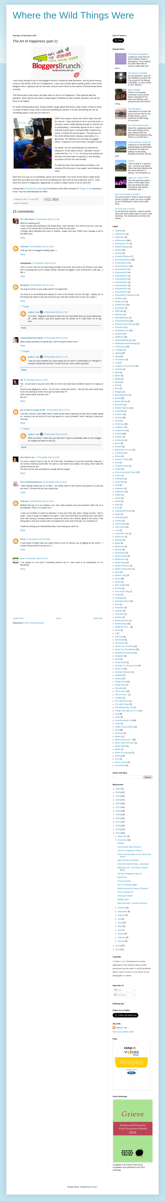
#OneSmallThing (122, 321)
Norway (118, 588)
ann (22, 558)
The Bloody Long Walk (137, 73)
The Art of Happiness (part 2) (129, 874)
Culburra (118, 437)
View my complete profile (123, 1032)
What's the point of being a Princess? (133, 888)
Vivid (117, 730)
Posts (118, 990)
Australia (118, 369)
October (121, 908)
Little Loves (120, 527)
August (121, 915)
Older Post (97, 618)
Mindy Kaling (120, 562)
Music (117, 579)
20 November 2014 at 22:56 (41, 501)
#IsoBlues (119, 298)
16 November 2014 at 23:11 (58, 410)
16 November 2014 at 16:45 (56, 338)
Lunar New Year (122, 533)
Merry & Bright (134, 90)
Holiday (120, 843)
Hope (117, 504)
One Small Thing (122, 591)
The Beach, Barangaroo (138, 54)
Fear (117, 462)
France (118, 475)
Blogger (94, 1187)
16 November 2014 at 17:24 (55, 357)
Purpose (118, 617)
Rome (117, 630)
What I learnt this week (124, 743)
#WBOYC (119, 337)
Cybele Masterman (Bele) (31, 338)
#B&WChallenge (122, 247)
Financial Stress (122, 466)
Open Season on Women (128, 860)
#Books (118, 250)
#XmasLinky (120, 347)
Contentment (120, 430)
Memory (118, 550)
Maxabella (24, 285)
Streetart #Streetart (123, 672)
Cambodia (119, 411)
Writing (118, 756)
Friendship (119, 479)
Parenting (119, 598)
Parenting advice (122, 601)
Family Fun (122, 877)
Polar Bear (119, 614)
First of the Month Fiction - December (133, 864)
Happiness (24, 203)
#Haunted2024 (121, 289)
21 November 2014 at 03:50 (38, 539)
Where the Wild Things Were (73, 15)
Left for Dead (120, 524)
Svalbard (118, 675)
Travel (117, 723)
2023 (118, 800)
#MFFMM (119, 311)
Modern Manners (122, 566)
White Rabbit (120, 746)
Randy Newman (122, 620)
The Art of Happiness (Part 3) (129, 850)
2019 (118, 814)
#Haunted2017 (121, 276)
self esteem (120, 643)
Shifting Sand (123, 899)
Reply (22, 238)
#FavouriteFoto (121, 263)
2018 (118, 818)
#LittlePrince (120, 305)
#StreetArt (119, 327)
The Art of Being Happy (127, 885)
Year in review (121, 762)
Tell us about (120, 691)
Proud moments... (124, 881)
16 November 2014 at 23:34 (55, 434)
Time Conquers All (125, 892)
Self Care (119, 637)
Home (58, 618)
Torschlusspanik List (123, 720)
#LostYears (120, 308)
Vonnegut (119, 733)
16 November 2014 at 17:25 (55, 312)
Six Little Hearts (27, 219)
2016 (118, 826)
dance (117, 443)
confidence (119, 427)
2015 (118, 829)
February (122, 937)
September (123, 911)
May (120, 926)
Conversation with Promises (129, 847)
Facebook (119, 453)
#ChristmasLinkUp (123, 260)
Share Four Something (124, 646)
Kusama (118, 521)
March (121, 934)
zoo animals (120, 765)
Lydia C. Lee (33, 312)
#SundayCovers (122, 330)
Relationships (120, 624)
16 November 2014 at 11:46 (47, 219)
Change (118, 417)
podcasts (119, 611)
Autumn (131, 161)
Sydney (118, 678)
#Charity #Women (122, 256)
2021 (118, 807)
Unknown (24, 247)
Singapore (119, 656)
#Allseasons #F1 (122, 244)
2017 (118, 822)
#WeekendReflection (124, 340)
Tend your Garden (125, 896)
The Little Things (122, 704)
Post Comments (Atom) (34, 623)
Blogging (118, 392)
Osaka (118, 595)
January (121, 941)
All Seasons (120, 359)
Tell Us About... (121, 695)
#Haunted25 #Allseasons (125, 295)
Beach (117, 376)
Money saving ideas (123, 569)
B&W (117, 372)
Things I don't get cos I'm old (127, 711)
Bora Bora (119, 404)
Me (21, 380)
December (122, 836)
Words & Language (123, 753)
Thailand (118, 698)
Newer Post (18, 618)
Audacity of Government (125, 366)
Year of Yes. (73, 153)
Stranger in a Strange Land (126, 665)
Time (117, 714)
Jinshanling (120, 517)
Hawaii (118, 495)
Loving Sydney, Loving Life (139, 142)
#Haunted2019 (121, 279)
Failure (118, 456)
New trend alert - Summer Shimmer (132, 903)
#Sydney (118, 334)
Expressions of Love (123, 450)
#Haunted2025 (121, 292)
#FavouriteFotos (122, 266)
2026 (118, 789)
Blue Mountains (121, 395)
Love (117, 530)
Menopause (120, 553)
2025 (118, 792)
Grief (117, 485)
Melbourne (119, 546)
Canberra (119, 414)
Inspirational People (123, 511)
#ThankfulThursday (33, 188)
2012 (118, 949)
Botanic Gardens (122, 408)
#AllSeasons (120, 240)
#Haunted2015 (121, 269)
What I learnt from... (123, 740)
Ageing (118, 353)
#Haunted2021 (121, 282)
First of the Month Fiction (138, 125)
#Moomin (119, 314)
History (118, 498)
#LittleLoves (120, 301)
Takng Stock (120, 685)
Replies (26, 307)
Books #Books (121, 401)
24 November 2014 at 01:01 (36, 558)
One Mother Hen (27, 457)
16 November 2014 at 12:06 (41, 247)
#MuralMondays (122, 318)
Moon (117, 572)
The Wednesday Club (124, 707)
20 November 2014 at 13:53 (55, 482)
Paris (117, 604)
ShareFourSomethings (124, 653)
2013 (118, 946)
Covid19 (118, 434)
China (117, 421)
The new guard (134, 109)
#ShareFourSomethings (125, 324)
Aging (117, 356)
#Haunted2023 (121, 285)
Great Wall (119, 482)
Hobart (118, 501)
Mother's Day (120, 575)
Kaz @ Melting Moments (31, 482)
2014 (118, 833)
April (120, 930)
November (122, 840)
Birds (117, 388)
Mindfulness (120, 559)
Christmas (119, 424)
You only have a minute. (125, 209)
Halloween (119, 488)
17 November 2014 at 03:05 (48, 457)
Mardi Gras (119, 537)
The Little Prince (122, 701)
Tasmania (119, 688)
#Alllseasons (120, 234)
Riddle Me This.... (122, 627)
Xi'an (117, 759)
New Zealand (120, 585)
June (120, 923)
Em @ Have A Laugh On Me (33, 410)
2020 (118, 811)
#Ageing (118, 231)
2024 (118, 796)
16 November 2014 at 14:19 (44, 263)
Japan (117, 514)
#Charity (118, 253)
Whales (118, 736)
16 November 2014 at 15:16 (42, 285)
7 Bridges (119, 350)
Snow (117, 659)
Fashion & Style (121, 459)
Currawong (119, 440)
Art (116, 363)
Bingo (117, 382)
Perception (119, 608)
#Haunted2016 (121, 272)
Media (117, 543)
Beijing (118, 379)
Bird (116, 385)
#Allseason (119, 237)
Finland (118, 469)
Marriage (118, 540)
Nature (118, 582)
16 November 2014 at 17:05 (36, 380)
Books (117, 398)
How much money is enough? (127, 194)
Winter (118, 749)
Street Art (119, 669)
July (120, 919)
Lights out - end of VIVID (138, 178)
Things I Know (85, 188)
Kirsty (23, 539)
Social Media (120, 662)
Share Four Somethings (125, 649)
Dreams (118, 447)
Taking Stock (120, 682)
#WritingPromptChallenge (126, 343)
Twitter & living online (124, 727)
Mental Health (121, 556)
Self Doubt (119, 640)
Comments (120, 995)
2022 (118, 803)
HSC (117, 508)
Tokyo (117, 717)
